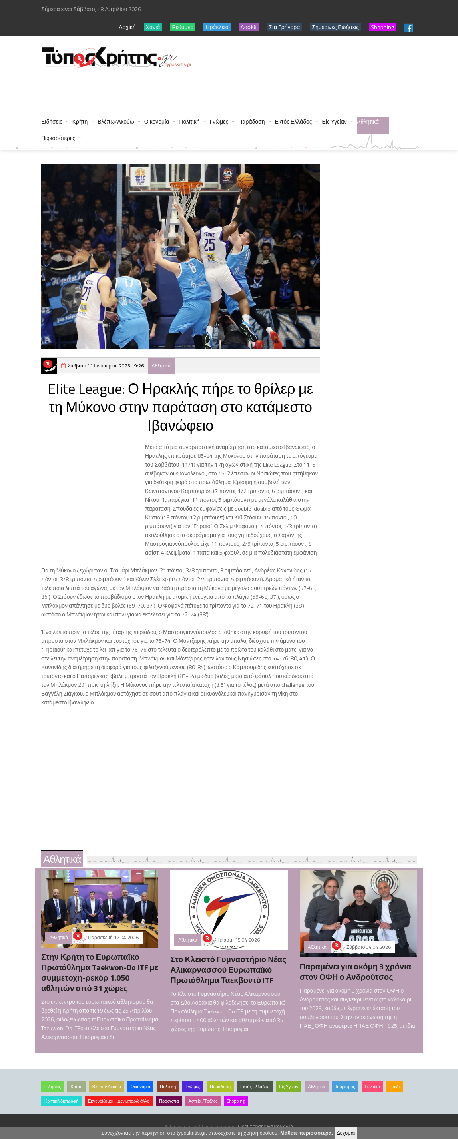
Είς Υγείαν (334, 121)
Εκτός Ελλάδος (293, 121)
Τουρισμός (345, 1086)
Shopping (236, 1101)
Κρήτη (80, 121)
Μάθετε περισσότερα (306, 1133)
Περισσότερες (58, 138)
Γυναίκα (372, 1086)
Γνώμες (219, 121)
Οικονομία (156, 121)
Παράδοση (251, 121)
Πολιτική (189, 121)
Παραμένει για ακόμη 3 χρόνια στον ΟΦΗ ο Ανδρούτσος (355, 971)
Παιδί (395, 1086)
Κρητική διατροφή (61, 1101)
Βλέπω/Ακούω (116, 121)
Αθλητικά (368, 121)
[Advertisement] (186, 89)
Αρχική (127, 27)
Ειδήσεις (51, 121)
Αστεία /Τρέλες (203, 1101)
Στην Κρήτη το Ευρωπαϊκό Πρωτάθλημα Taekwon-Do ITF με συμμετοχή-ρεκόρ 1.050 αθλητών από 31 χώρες (99, 972)
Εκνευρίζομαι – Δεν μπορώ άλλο (118, 1101)
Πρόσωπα (169, 1101)
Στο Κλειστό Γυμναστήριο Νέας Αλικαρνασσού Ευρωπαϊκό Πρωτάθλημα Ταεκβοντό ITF (228, 969)
